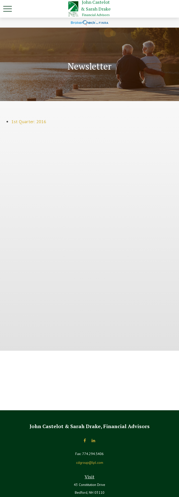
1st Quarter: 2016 (28, 121)
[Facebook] (84, 440)
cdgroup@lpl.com (89, 462)
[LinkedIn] (93, 440)
